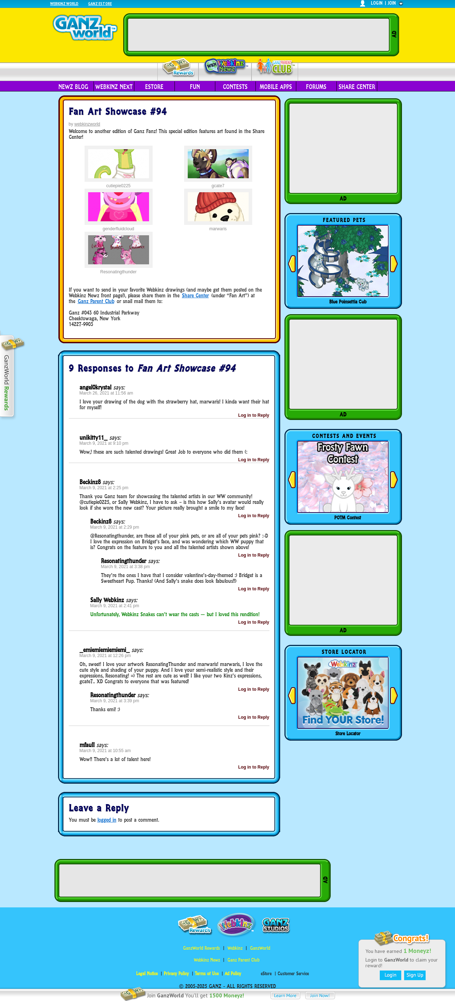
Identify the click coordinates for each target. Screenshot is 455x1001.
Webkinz (235, 948)
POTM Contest (347, 517)
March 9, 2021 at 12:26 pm (105, 655)
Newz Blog (73, 86)
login (377, 3)
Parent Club (275, 67)
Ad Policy (233, 973)
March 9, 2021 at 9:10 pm (104, 443)
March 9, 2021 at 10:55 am (105, 750)
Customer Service (293, 973)
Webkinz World (64, 3)
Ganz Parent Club (96, 301)
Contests (235, 86)
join (392, 3)
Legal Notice (147, 973)
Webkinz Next (114, 86)
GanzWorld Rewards (201, 948)
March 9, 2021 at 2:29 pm (114, 527)
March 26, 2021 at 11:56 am (106, 393)
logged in (106, 820)
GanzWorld (260, 948)
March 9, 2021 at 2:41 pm (114, 605)
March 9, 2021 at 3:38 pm (125, 566)
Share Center (357, 86)
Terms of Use (207, 973)
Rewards (178, 67)
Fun (195, 86)
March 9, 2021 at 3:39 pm (114, 700)
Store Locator (347, 733)
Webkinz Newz (225, 67)
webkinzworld (87, 124)
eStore (154, 86)
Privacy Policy (176, 973)
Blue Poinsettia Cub (348, 301)
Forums (316, 86)
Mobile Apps (276, 86)
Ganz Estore (100, 3)
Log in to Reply (253, 415)
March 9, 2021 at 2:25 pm (104, 487)
